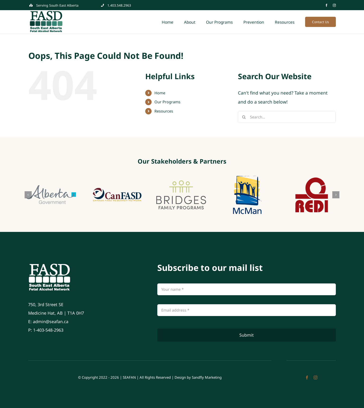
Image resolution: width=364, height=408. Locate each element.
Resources (163, 111)
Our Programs (167, 101)
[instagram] (334, 5)
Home (159, 92)
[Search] (244, 117)
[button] (28, 194)
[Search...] (287, 117)
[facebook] (326, 5)
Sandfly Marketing (207, 377)
